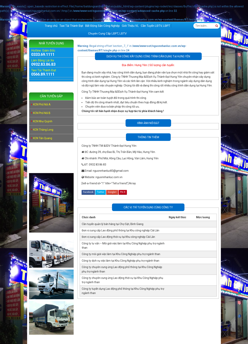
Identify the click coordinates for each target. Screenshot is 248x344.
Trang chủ (51, 26)
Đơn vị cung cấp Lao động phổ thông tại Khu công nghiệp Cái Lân (120, 230)
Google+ (112, 192)
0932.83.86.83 (43, 64)
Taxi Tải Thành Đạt (71, 26)
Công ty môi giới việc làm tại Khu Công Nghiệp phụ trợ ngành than (121, 254)
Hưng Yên (141, 65)
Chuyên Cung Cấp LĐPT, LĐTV (107, 33)
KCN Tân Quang (42, 138)
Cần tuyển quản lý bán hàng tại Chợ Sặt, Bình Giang (112, 224)
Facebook (88, 192)
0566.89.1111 (42, 74)
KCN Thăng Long (43, 129)
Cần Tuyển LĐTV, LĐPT (155, 26)
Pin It (122, 192)
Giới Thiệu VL (130, 26)
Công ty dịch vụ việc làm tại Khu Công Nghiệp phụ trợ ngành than (120, 260)
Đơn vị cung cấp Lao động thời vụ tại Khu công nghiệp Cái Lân (118, 236)
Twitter (100, 192)
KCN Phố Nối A (42, 104)
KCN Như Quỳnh (42, 121)
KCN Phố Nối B (41, 113)
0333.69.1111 (42, 54)
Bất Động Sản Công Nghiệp (102, 26)
